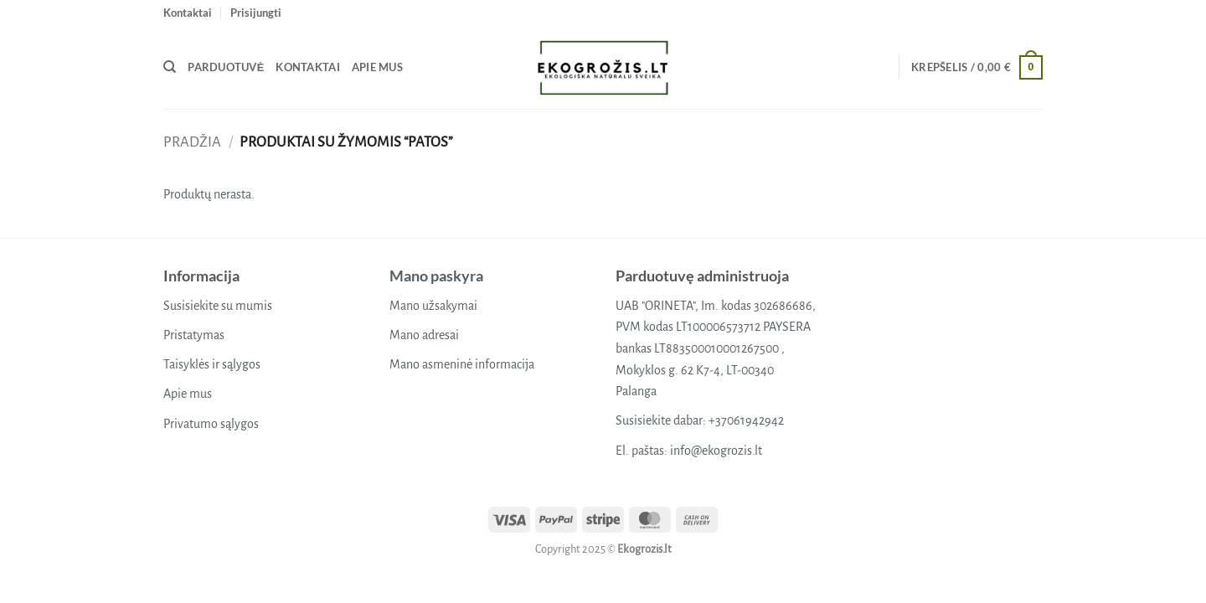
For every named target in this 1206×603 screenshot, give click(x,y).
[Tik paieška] (169, 67)
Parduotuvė (226, 67)
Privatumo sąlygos (211, 423)
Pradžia (192, 142)
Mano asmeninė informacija (461, 364)
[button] (255, 12)
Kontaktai (187, 12)
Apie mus (377, 67)
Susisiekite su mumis (217, 305)
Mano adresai (424, 335)
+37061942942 (746, 420)
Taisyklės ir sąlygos (211, 364)
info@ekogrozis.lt (716, 450)
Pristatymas (193, 335)
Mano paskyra (436, 275)
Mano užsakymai (433, 305)
